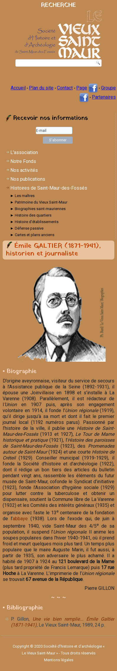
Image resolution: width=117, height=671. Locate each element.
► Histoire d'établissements (34, 222)
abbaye (20, 518)
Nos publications (27, 179)
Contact (65, 88)
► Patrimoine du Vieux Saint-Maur (38, 202)
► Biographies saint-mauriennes (38, 208)
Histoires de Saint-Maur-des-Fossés (48, 188)
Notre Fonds (23, 161)
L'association (24, 152)
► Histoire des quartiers (30, 215)
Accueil (18, 88)
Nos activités (24, 170)
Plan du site (41, 88)
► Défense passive (26, 228)
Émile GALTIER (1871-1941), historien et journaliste (53, 250)
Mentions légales (58, 660)
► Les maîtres (22, 195)
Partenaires (104, 97)
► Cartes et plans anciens (32, 235)
